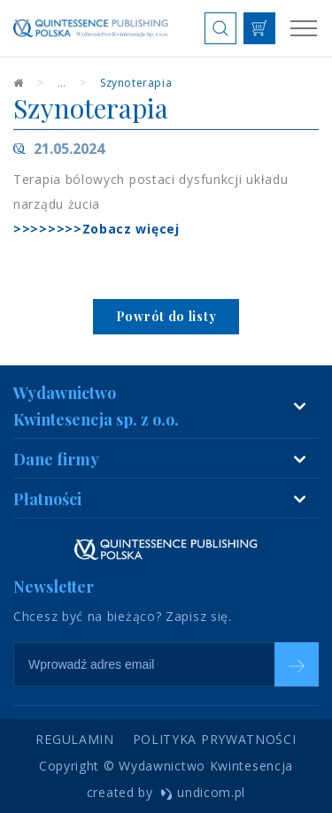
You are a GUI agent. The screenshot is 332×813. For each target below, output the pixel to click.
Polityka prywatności (215, 739)
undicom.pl (203, 792)
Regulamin (74, 739)
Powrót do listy (166, 316)
